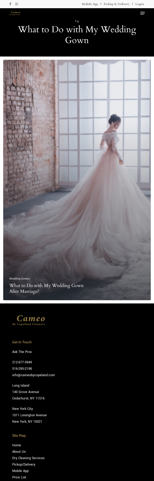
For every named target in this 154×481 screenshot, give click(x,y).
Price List (19, 477)
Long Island (20, 385)
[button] (142, 13)
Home (16, 445)
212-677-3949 (22, 362)
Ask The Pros (22, 352)
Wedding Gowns (19, 278)
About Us (19, 451)
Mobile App (90, 4)
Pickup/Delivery (23, 464)
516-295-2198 (22, 368)
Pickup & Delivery (117, 4)
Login (139, 4)
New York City (22, 408)
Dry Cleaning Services (28, 458)
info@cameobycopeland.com (33, 375)
